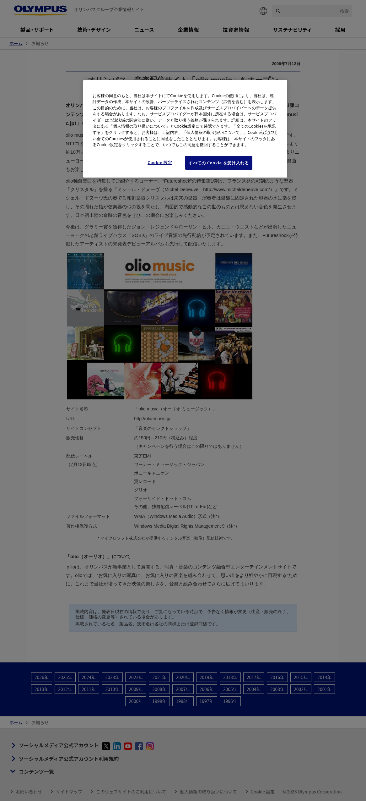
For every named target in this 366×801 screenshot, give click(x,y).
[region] (185, 129)
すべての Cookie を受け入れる (219, 163)
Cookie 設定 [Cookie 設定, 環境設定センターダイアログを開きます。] (160, 162)
